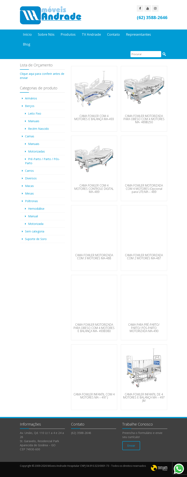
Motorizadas (36, 151)
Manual (33, 216)
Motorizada (35, 224)
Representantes (138, 34)
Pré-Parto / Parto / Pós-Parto (42, 161)
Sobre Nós (46, 34)
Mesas (29, 193)
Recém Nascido (38, 129)
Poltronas (31, 201)
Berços (29, 106)
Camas (29, 136)
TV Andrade (91, 34)
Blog (26, 44)
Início (27, 34)
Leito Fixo (34, 113)
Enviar (131, 445)
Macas (29, 186)
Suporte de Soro (36, 239)
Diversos (31, 178)
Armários (31, 98)
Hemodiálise (36, 209)
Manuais (33, 121)
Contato (113, 34)
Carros (29, 171)
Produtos (68, 34)
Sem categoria (34, 231)
